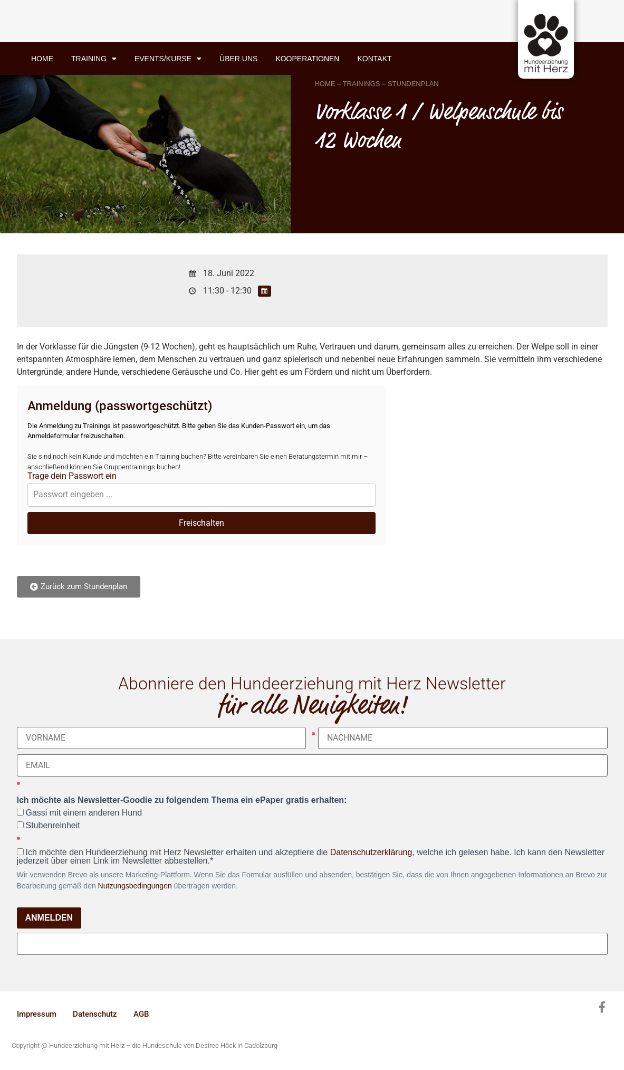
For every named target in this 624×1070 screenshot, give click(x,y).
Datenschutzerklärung (371, 852)
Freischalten (201, 523)
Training (94, 59)
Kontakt (374, 58)
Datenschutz (95, 1014)
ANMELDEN (49, 917)
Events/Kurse (168, 59)
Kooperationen (307, 58)
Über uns (238, 58)
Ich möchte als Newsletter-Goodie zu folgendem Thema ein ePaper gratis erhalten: (182, 800)
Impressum (36, 1014)
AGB (141, 1014)
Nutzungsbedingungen (135, 886)
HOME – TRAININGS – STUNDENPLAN (376, 84)
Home (42, 58)
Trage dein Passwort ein (72, 476)
